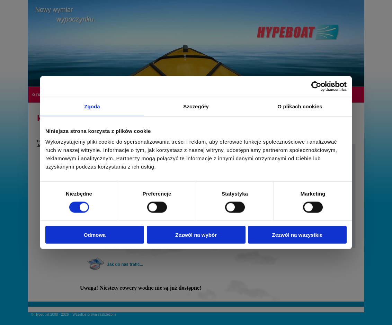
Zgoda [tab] (92, 106)
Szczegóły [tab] (195, 106)
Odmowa (95, 235)
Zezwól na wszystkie (297, 235)
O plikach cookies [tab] (299, 106)
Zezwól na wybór (196, 235)
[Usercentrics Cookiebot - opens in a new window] (316, 86)
